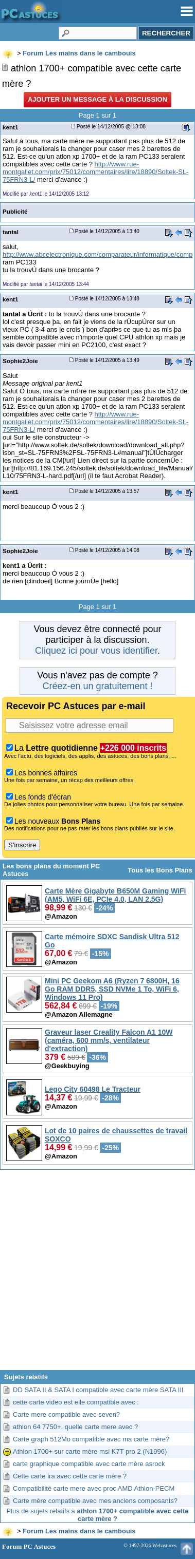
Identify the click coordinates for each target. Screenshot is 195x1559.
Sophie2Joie (20, 360)
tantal (11, 232)
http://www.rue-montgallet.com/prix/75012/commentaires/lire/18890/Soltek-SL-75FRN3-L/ (95, 171)
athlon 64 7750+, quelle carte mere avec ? (75, 1427)
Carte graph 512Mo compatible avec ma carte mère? (91, 1439)
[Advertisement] (96, 1273)
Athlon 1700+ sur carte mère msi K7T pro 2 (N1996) (90, 1451)
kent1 (10, 127)
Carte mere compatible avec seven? (66, 1414)
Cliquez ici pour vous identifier (96, 650)
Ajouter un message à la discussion (97, 99)
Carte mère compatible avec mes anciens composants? (95, 1501)
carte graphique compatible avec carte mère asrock (89, 1464)
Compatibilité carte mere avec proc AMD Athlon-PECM (93, 1488)
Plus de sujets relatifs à (98, 1515)
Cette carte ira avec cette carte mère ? (70, 1476)
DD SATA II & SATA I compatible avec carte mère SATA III (98, 1390)
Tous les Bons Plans (160, 870)
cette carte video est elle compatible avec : (76, 1402)
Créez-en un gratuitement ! (97, 686)
